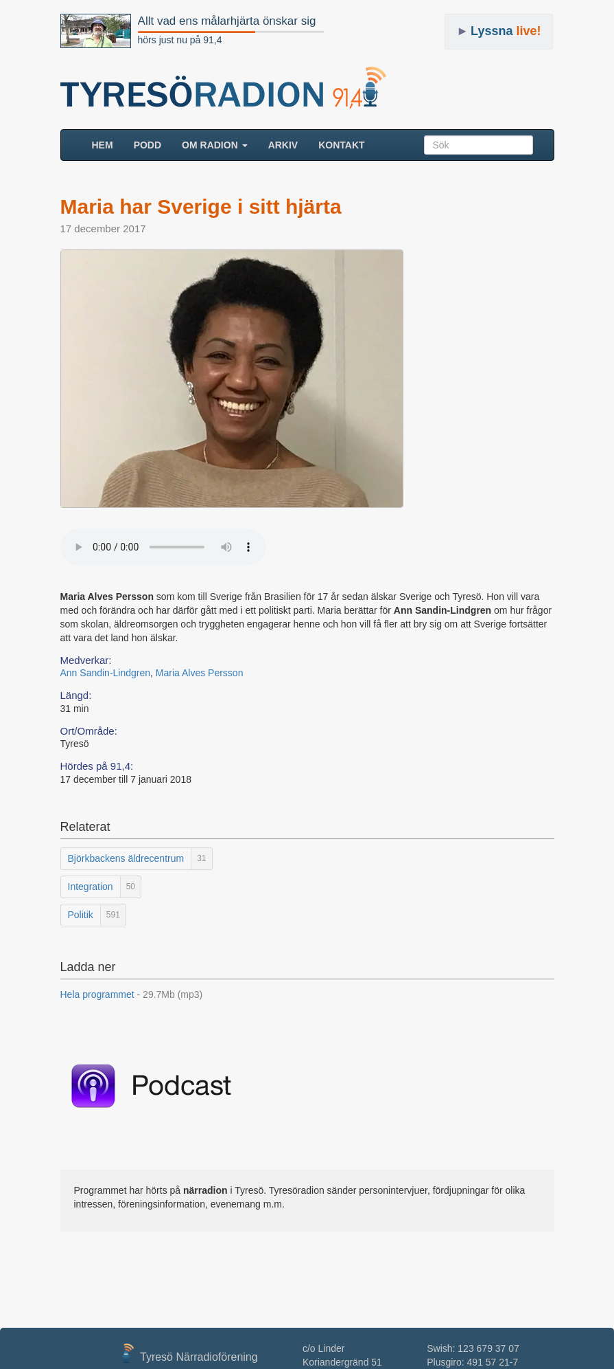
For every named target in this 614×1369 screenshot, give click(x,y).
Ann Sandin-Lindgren (105, 672)
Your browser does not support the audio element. (163, 547)
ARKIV (283, 145)
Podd (147, 145)
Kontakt (341, 145)
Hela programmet (131, 994)
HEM (107, 144)
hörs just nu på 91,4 (180, 39)
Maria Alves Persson (200, 672)
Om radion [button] (215, 145)
